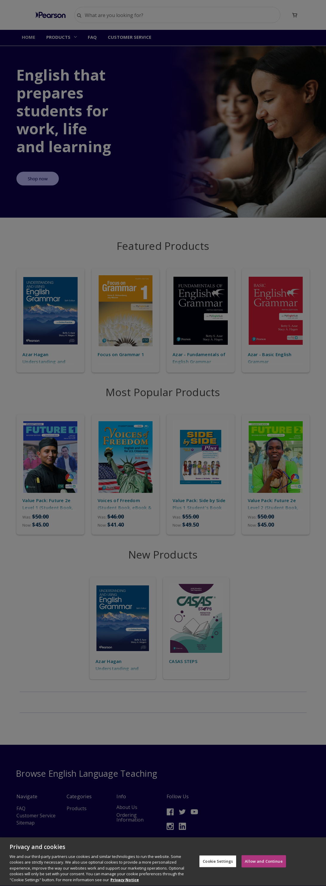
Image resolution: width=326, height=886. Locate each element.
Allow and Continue (263, 863)
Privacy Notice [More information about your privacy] (124, 882)
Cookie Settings (218, 863)
